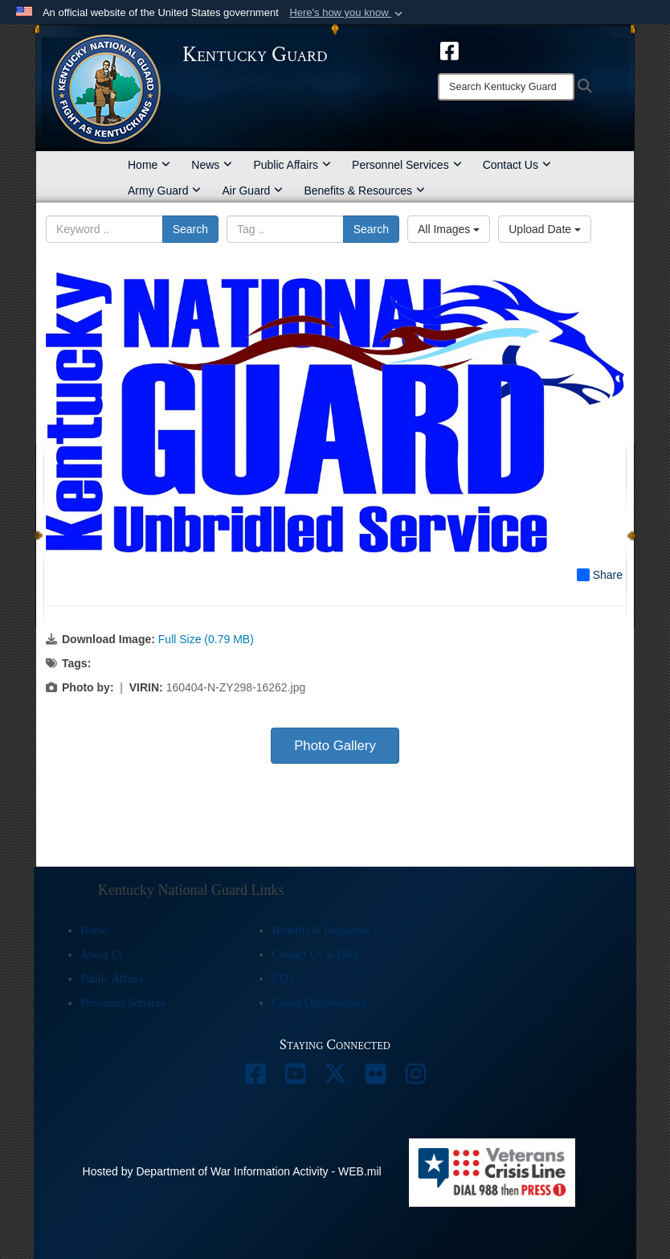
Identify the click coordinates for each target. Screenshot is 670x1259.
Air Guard (252, 190)
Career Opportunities (319, 1003)
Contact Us (517, 164)
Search (190, 229)
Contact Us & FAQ (314, 955)
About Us (102, 955)
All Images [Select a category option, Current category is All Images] (449, 229)
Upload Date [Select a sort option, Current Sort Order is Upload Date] (545, 229)
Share (600, 574)
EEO (282, 979)
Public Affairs (292, 164)
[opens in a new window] (449, 49)
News (211, 164)
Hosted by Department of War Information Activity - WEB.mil (232, 1171)
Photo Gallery (335, 745)
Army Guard (164, 190)
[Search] (506, 86)
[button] (347, 13)
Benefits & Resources (364, 190)
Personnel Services (407, 164)
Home (149, 164)
